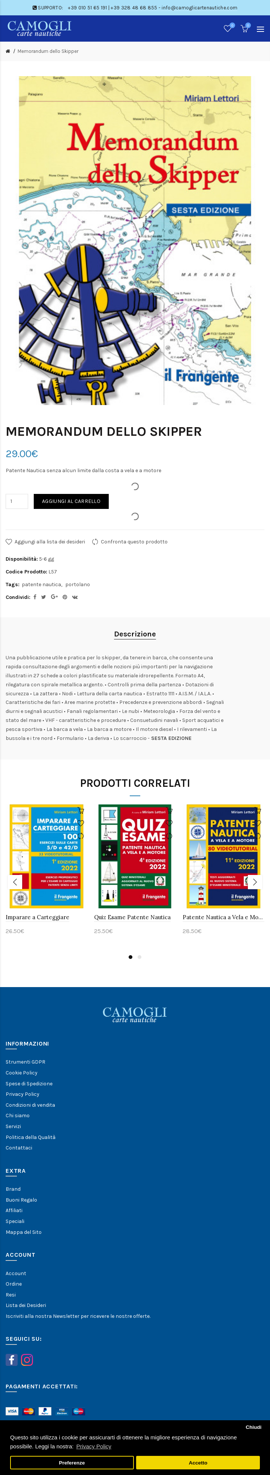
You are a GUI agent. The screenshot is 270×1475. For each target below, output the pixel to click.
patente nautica (41, 584)
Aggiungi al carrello (71, 501)
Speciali (15, 1221)
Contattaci (19, 1148)
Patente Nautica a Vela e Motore (223, 917)
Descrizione (135, 634)
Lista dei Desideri (26, 1305)
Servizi (13, 1126)
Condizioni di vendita (30, 1105)
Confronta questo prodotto (134, 542)
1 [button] (130, 957)
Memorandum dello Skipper (48, 51)
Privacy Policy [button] (93, 1446)
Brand (13, 1189)
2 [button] (139, 957)
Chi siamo (18, 1115)
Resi (11, 1295)
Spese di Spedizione (29, 1083)
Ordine (14, 1284)
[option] (46, 874)
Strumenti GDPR (25, 1062)
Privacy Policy (22, 1094)
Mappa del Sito (24, 1232)
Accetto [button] (198, 1463)
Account (16, 1273)
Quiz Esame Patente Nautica (132, 917)
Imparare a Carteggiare (37, 917)
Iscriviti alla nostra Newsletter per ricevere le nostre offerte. (78, 1316)
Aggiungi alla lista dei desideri (50, 542)
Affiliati (14, 1210)
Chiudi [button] (253, 1427)
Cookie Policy (22, 1073)
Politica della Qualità (31, 1137)
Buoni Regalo (21, 1200)
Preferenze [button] (72, 1463)
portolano (77, 584)
